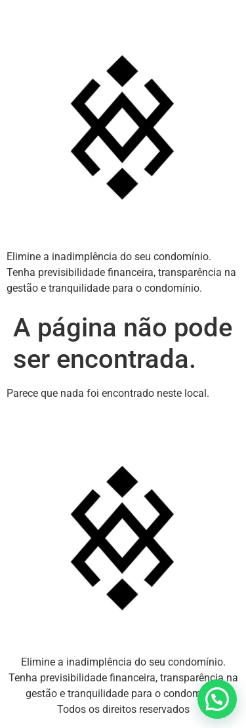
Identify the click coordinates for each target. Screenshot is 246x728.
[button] (217, 699)
